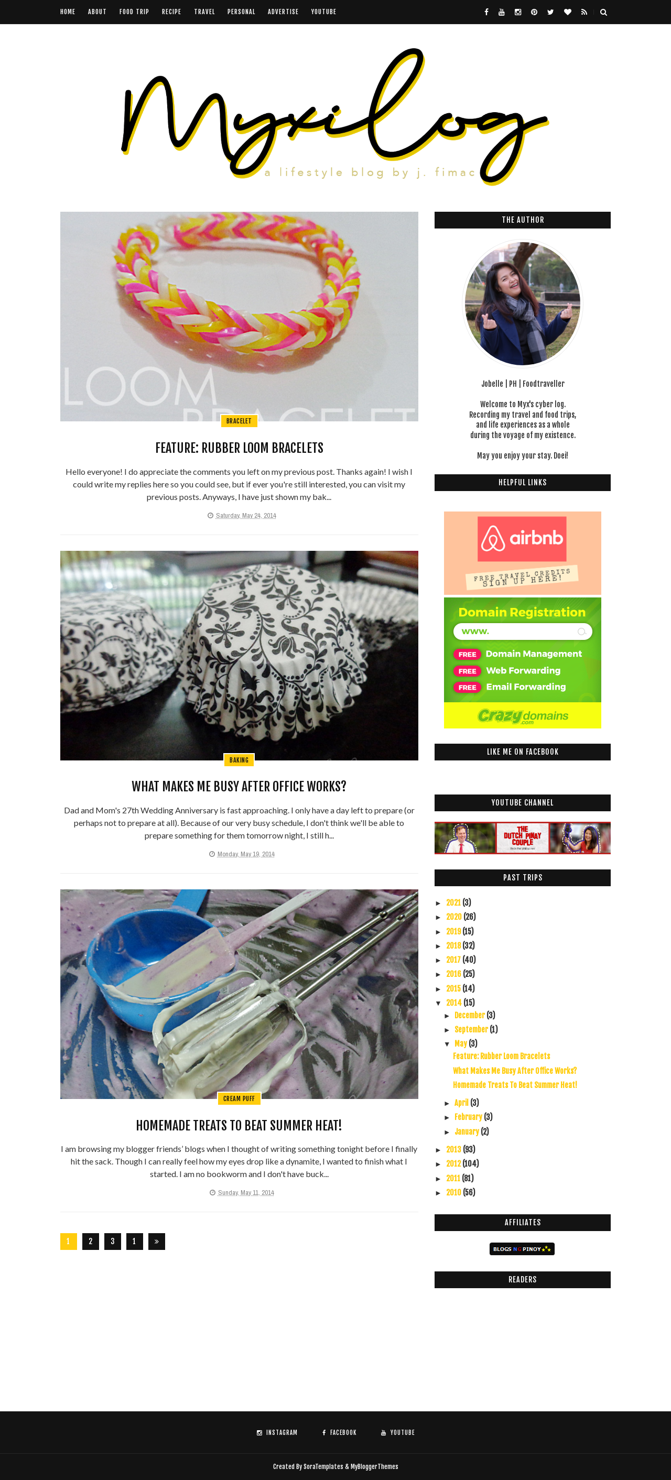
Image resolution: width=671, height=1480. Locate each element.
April (462, 1102)
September (472, 1029)
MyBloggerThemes (374, 1467)
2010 (454, 1192)
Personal (241, 12)
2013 (454, 1149)
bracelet (239, 421)
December (470, 1015)
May (461, 1043)
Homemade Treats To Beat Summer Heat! (239, 1126)
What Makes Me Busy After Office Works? (239, 787)
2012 (454, 1163)
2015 (454, 988)
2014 (454, 1002)
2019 (454, 931)
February (469, 1117)
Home (67, 12)
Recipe (171, 12)
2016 (454, 974)
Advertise (283, 12)
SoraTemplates (323, 1467)
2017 (454, 959)
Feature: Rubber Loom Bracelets (239, 448)
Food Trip (134, 12)
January (467, 1131)
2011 (454, 1178)
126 (135, 1243)
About (97, 12)
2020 (454, 916)
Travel (204, 12)
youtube (324, 12)
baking (239, 760)
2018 (454, 945)
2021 (454, 902)
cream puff (239, 1099)
